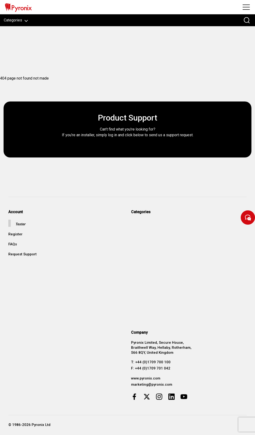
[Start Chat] (248, 217)
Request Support (22, 254)
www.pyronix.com (145, 378)
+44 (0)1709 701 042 (152, 368)
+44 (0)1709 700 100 (153, 362)
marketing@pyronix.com (151, 384)
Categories (16, 20)
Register (15, 234)
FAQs (12, 244)
